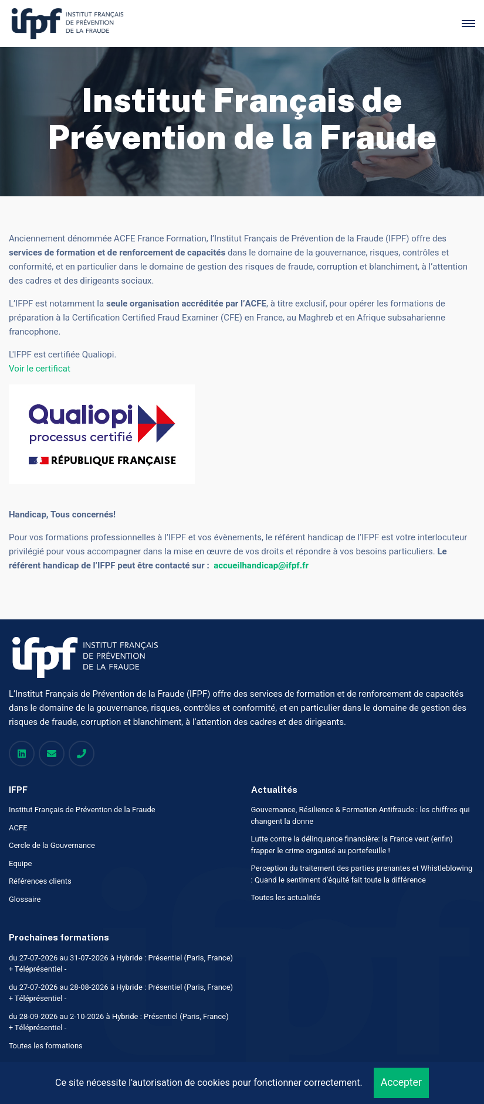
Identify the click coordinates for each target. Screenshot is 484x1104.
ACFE (18, 827)
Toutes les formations (46, 1045)
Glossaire (25, 899)
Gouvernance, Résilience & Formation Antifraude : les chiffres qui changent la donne (360, 815)
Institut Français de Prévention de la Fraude (82, 809)
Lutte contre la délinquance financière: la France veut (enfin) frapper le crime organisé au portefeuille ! (352, 844)
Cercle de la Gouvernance (52, 845)
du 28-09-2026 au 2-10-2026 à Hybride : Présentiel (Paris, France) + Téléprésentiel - (119, 1022)
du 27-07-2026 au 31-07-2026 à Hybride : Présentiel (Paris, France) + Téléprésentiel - (121, 963)
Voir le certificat (39, 368)
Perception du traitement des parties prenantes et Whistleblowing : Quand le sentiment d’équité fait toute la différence (362, 874)
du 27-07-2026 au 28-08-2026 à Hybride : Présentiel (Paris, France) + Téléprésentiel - (121, 993)
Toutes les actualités (286, 897)
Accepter (401, 1082)
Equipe (20, 863)
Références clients (40, 881)
